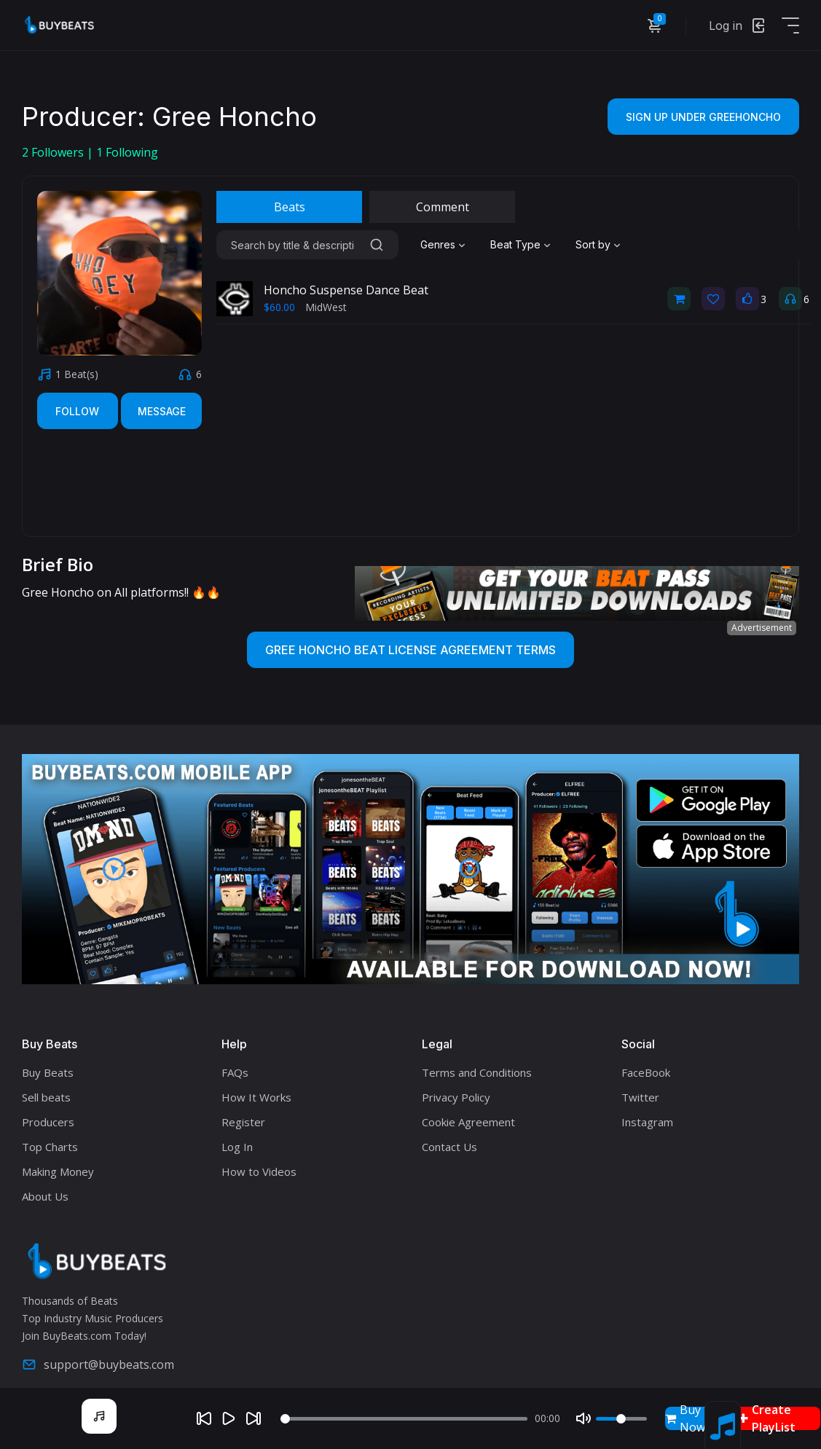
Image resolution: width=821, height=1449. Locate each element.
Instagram (647, 1122)
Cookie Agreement (468, 1122)
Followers (54, 152)
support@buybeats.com (98, 1364)
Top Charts (50, 1146)
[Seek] (403, 1419)
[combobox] (444, 244)
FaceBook (645, 1072)
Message (162, 411)
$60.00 (279, 307)
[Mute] (583, 1418)
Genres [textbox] (437, 244)
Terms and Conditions (477, 1072)
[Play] (228, 1418)
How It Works (256, 1097)
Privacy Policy (456, 1097)
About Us (45, 1196)
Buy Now (685, 1418)
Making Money (58, 1171)
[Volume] (621, 1419)
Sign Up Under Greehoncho (703, 117)
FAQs (234, 1072)
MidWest (326, 307)
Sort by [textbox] (593, 244)
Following (127, 152)
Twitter (640, 1097)
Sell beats (46, 1097)
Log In (237, 1146)
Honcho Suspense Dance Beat (346, 290)
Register (243, 1122)
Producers (48, 1122)
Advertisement (761, 627)
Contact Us (449, 1146)
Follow (77, 411)
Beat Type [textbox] (515, 244)
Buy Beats (48, 1072)
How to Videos (258, 1171)
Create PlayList (767, 1418)
